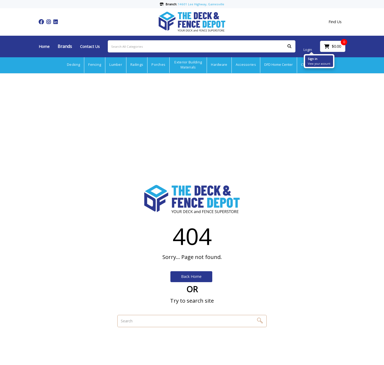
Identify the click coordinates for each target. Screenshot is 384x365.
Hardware (219, 64)
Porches (158, 64)
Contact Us (90, 46)
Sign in (312, 59)
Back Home (191, 276)
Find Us (335, 22)
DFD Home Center (278, 64)
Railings (136, 64)
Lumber (115, 64)
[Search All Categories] (201, 46)
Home (44, 46)
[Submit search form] (289, 46)
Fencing (94, 64)
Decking (73, 64)
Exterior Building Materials (188, 65)
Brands (65, 46)
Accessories (246, 64)
